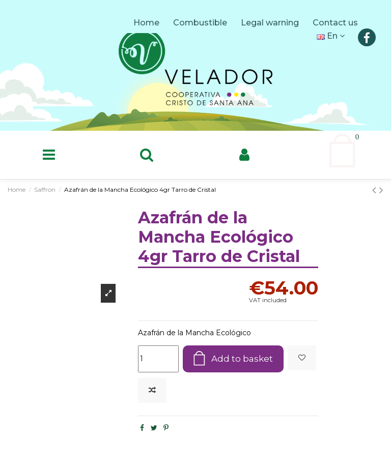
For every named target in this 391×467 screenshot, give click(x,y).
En (331, 36)
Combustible (201, 22)
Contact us (336, 22)
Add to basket (241, 360)
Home (147, 22)
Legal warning (271, 22)
